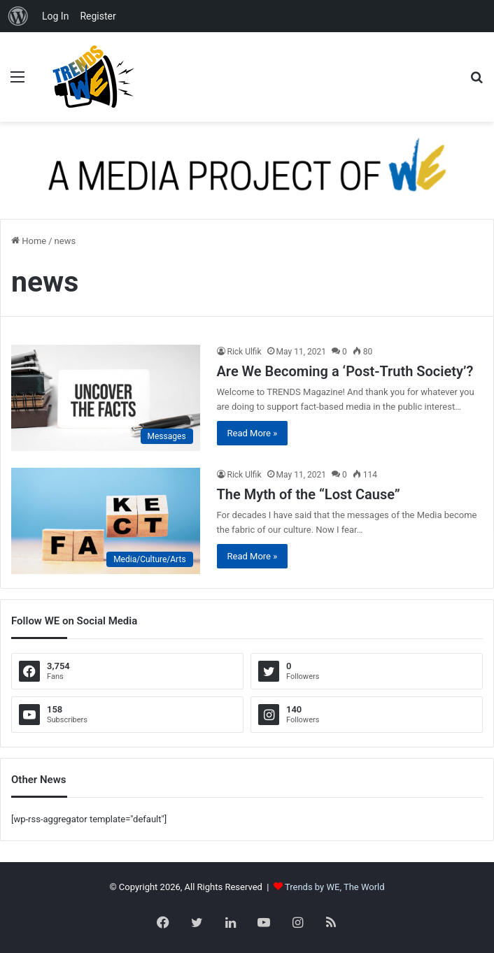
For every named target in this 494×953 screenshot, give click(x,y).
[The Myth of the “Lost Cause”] (105, 521)
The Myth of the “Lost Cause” (308, 494)
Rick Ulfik (244, 352)
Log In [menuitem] (55, 16)
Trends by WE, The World (335, 887)
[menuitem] (18, 16)
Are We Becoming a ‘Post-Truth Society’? (345, 371)
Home (28, 241)
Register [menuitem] (97, 16)
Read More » (252, 433)
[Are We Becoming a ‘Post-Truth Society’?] (105, 398)
